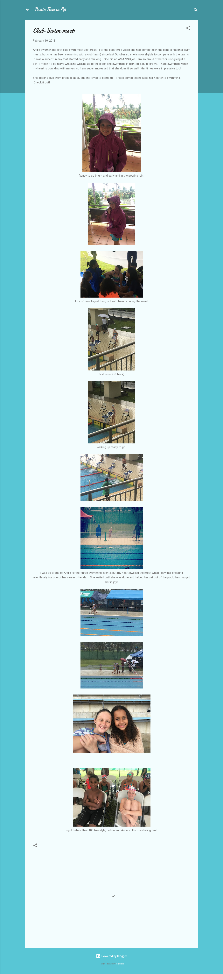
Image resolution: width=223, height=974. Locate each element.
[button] (188, 29)
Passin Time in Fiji (50, 9)
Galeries (120, 964)
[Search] (195, 11)
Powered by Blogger (111, 956)
